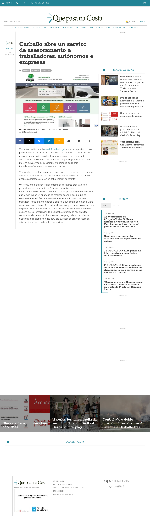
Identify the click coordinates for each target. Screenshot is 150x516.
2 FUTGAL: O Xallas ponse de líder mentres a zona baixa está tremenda (122, 253)
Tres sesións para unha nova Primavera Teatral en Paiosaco (132, 144)
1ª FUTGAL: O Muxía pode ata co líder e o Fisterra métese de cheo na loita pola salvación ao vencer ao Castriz (123, 269)
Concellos (39, 27)
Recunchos (96, 27)
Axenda (133, 27)
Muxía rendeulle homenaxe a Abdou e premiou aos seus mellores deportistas (132, 102)
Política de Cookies (62, 484)
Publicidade (59, 491)
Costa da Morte (21, 27)
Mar (108, 27)
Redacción (9, 49)
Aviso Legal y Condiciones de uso (69, 488)
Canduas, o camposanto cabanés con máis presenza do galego (122, 239)
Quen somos (58, 481)
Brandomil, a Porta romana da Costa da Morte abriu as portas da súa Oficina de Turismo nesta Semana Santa (132, 84)
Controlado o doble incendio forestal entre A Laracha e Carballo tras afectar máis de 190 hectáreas (122, 427)
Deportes (67, 27)
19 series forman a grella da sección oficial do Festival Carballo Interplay (130, 131)
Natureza (81, 27)
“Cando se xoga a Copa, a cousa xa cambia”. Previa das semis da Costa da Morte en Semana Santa (123, 286)
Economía (35, 70)
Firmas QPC (119, 27)
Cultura (54, 27)
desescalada (46, 70)
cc (47, 3)
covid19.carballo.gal (28, 132)
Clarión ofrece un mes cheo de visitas (131, 115)
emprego (26, 70)
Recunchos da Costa (63, 494)
